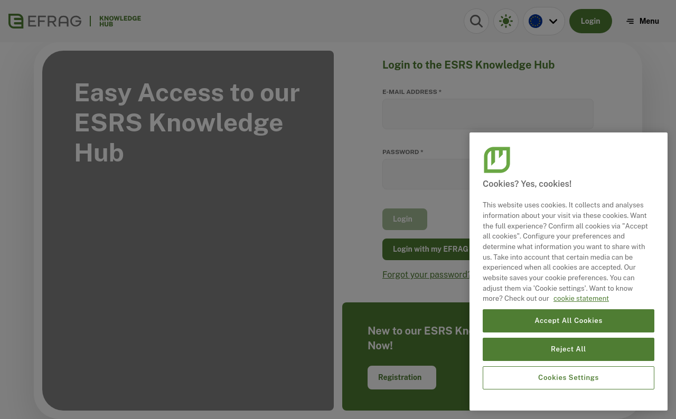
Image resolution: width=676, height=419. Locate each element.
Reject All (568, 349)
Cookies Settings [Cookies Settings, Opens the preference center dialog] (568, 378)
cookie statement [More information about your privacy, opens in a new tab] (581, 298)
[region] (569, 271)
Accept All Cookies (568, 321)
